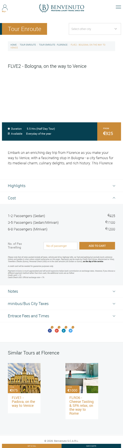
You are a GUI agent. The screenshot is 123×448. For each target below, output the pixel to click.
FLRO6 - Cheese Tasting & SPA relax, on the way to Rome (81, 405)
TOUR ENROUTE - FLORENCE (53, 44)
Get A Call (32, 446)
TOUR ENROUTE (28, 44)
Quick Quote (91, 446)
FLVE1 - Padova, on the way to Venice (23, 401)
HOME (13, 44)
